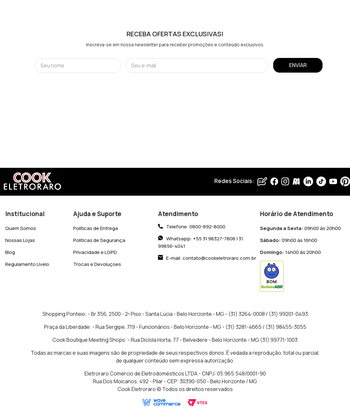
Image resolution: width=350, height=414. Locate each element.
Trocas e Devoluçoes (97, 264)
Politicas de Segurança (99, 240)
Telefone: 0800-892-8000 (195, 227)
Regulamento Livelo (27, 264)
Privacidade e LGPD (95, 252)
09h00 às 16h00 (288, 240)
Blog (10, 252)
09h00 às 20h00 (300, 228)
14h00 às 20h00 (290, 252)
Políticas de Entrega (95, 228)
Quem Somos (20, 228)
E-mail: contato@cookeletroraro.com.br (211, 258)
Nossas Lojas (20, 240)
